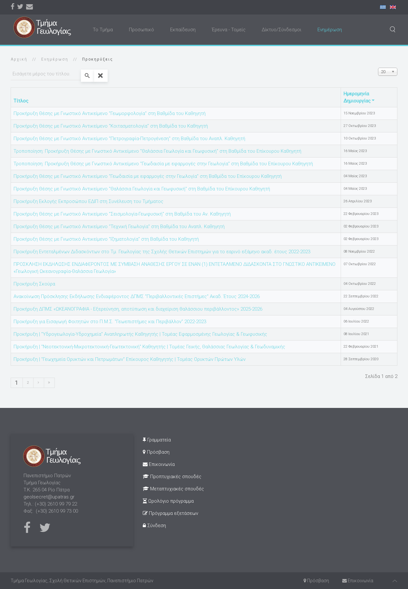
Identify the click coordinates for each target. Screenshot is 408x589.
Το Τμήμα (103, 30)
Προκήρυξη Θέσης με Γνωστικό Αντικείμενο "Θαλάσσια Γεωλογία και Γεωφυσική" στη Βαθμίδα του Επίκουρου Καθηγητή (142, 189)
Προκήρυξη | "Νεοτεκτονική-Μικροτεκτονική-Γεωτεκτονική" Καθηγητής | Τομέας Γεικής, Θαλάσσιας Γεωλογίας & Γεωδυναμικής (149, 347)
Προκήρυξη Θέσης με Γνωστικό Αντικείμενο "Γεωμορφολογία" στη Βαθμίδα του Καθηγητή (110, 113)
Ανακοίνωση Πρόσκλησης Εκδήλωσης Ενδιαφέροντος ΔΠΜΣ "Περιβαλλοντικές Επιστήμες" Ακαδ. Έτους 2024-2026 (137, 296)
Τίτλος (21, 101)
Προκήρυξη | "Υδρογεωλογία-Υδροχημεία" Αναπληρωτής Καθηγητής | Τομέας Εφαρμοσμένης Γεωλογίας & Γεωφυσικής (140, 334)
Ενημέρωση (329, 30)
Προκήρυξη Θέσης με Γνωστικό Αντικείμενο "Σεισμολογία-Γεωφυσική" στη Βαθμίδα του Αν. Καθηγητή (122, 214)
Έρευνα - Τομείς (229, 30)
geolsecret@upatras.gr (49, 497)
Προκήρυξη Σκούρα (34, 284)
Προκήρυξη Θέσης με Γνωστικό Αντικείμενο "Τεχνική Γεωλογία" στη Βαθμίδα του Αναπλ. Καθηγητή (119, 226)
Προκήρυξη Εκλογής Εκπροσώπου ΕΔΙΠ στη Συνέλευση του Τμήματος (88, 201)
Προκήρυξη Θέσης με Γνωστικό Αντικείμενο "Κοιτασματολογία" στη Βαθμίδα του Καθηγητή (111, 126)
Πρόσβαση (156, 452)
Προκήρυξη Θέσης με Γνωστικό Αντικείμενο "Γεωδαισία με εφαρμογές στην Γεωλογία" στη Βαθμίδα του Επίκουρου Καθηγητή (148, 176)
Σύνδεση (154, 525)
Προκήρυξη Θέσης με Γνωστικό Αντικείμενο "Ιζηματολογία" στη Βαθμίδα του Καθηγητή (106, 239)
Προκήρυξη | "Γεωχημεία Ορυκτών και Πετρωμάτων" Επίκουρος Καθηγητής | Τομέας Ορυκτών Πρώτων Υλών (130, 359)
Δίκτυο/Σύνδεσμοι (281, 30)
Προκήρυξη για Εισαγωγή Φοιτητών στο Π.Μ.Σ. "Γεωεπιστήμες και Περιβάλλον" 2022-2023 (110, 321)
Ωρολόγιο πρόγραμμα (168, 501)
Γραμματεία (157, 440)
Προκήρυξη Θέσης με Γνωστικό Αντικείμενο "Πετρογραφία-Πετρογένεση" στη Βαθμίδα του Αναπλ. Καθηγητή (129, 138)
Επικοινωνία (159, 464)
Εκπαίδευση (183, 30)
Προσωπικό (141, 30)
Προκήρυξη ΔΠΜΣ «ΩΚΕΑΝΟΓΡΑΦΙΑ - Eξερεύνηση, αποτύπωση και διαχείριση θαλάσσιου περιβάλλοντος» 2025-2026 (138, 309)
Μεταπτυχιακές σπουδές (173, 489)
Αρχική (19, 59)
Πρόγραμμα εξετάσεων (170, 513)
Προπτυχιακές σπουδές (172, 476)
